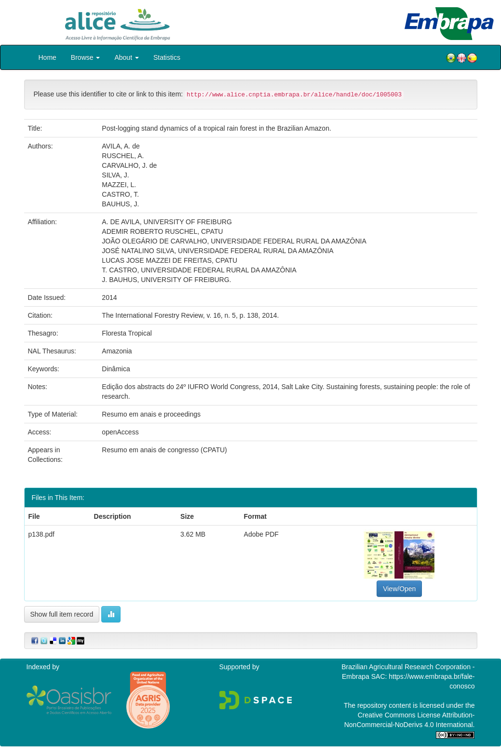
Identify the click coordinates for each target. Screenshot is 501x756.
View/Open (399, 589)
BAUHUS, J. (120, 204)
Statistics (166, 57)
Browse (85, 57)
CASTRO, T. (120, 194)
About (126, 57)
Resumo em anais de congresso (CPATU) (164, 450)
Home (47, 57)
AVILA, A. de (120, 146)
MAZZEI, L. (119, 185)
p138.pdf (41, 534)
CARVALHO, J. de (129, 165)
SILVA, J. (115, 175)
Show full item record (62, 614)
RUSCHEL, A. (123, 156)
